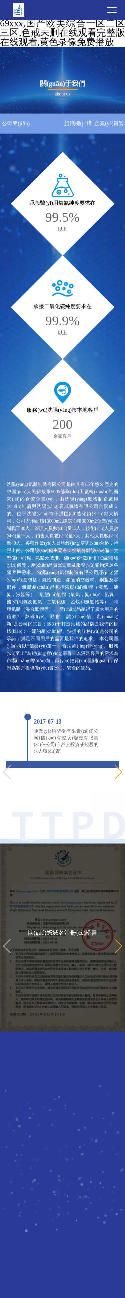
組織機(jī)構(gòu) (78, 127)
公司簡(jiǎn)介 (16, 127)
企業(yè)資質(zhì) (109, 127)
